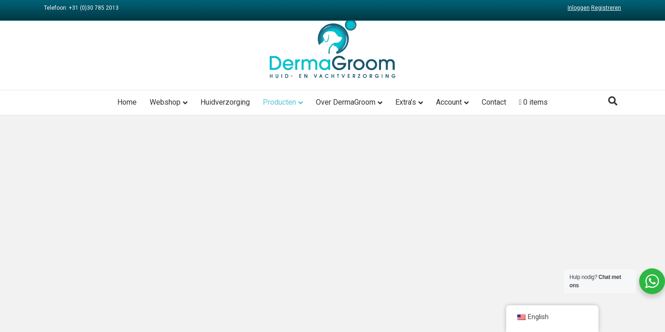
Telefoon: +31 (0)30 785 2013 (81, 8)
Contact (494, 123)
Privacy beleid (372, 234)
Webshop (165, 123)
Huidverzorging (225, 123)
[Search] (613, 121)
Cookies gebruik (414, 234)
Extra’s (405, 123)
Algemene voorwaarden (320, 234)
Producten (279, 123)
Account (449, 123)
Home (127, 123)
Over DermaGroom (345, 123)
